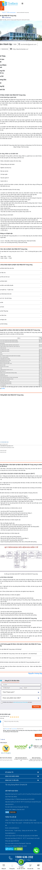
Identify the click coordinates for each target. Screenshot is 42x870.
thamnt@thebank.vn (10, 833)
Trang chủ (4, 12)
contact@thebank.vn (14, 828)
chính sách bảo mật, (17, 702)
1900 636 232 (24, 857)
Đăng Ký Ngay (36, 706)
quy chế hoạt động (24, 702)
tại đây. (3, 388)
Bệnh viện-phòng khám (11, 12)
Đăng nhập (7, 728)
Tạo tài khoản (14, 728)
